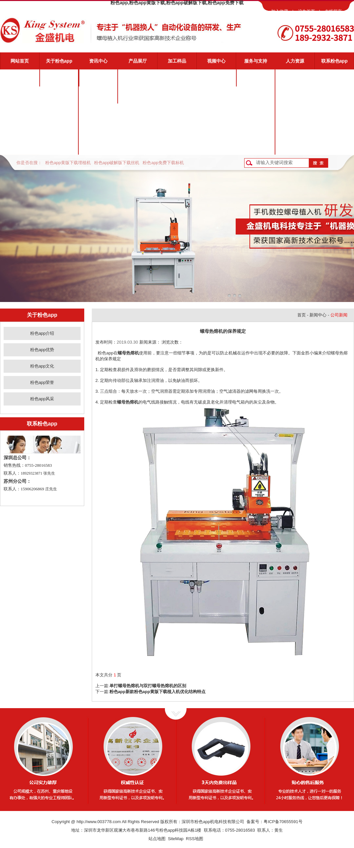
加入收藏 (279, 11)
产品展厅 (137, 61)
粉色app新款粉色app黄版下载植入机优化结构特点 (157, 691)
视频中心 (216, 61)
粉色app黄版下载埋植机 (68, 162)
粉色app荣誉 (59, 129)
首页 (301, 314)
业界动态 (98, 95)
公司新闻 (98, 78)
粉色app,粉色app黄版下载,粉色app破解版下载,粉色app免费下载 (176, 2)
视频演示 (255, 95)
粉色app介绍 (59, 78)
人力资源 (295, 61)
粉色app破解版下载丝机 (117, 162)
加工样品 (177, 61)
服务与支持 (255, 61)
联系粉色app (334, 61)
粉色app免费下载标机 (163, 162)
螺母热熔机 (128, 352)
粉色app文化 (59, 112)
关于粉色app (59, 61)
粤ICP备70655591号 (283, 821)
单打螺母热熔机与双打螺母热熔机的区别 (147, 685)
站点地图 (157, 838)
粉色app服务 (256, 78)
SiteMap (176, 838)
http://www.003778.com (98, 821)
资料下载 (255, 129)
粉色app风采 (59, 146)
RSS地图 (194, 838)
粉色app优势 (59, 95)
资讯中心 (98, 61)
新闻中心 (317, 314)
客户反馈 (255, 146)
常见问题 (255, 112)
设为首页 (306, 11)
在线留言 (333, 11)
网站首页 (19, 61)
